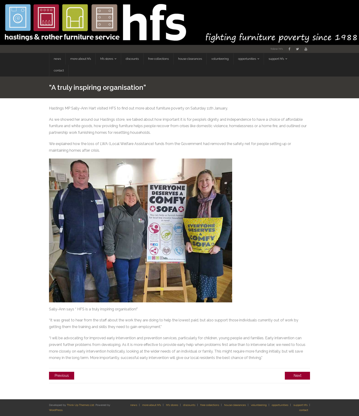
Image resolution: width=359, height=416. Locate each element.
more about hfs (151, 405)
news (133, 405)
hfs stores (172, 405)
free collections (209, 405)
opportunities (280, 405)
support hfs (300, 405)
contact (303, 410)
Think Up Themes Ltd (80, 405)
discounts (189, 405)
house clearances (235, 405)
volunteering (259, 405)
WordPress (56, 410)
